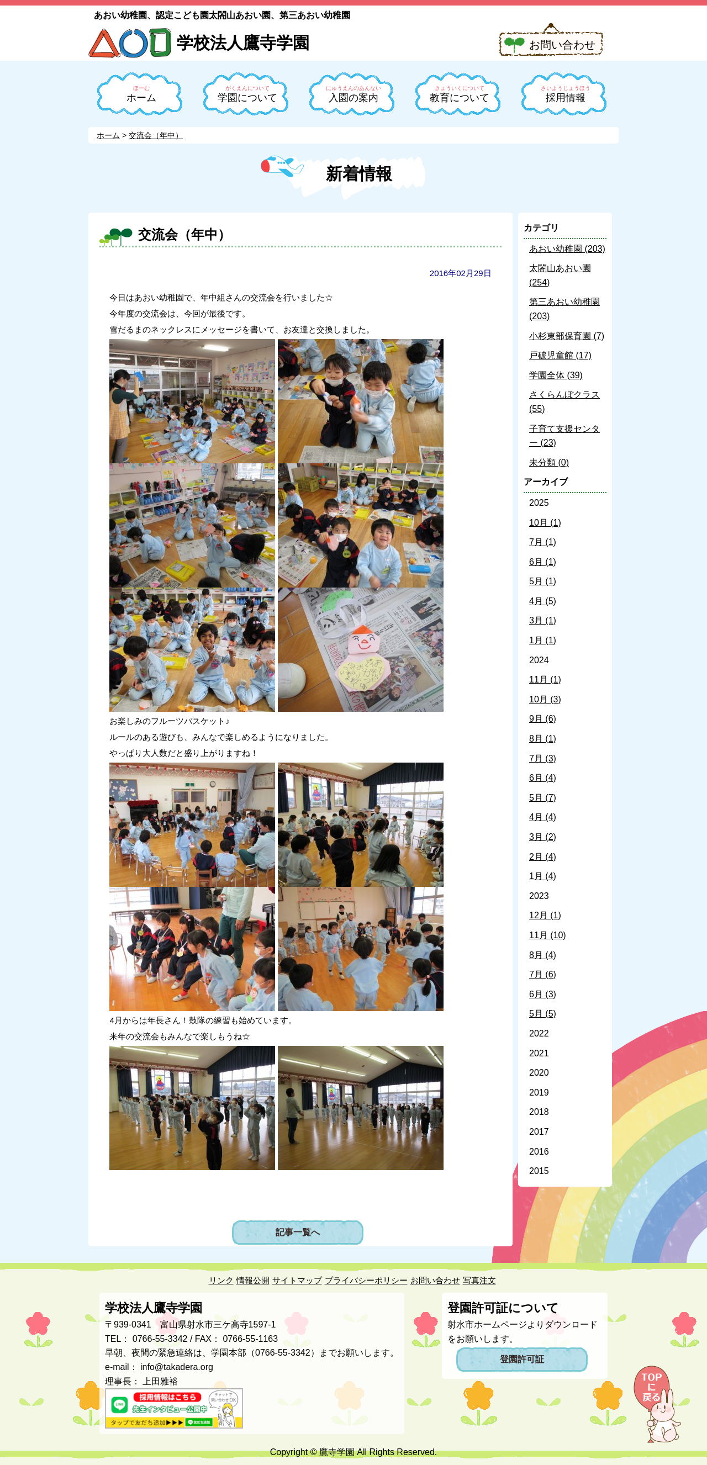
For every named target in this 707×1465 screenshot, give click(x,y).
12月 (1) (545, 915)
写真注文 (479, 1280)
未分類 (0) (549, 462)
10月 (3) (545, 699)
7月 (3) (542, 758)
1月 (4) (542, 876)
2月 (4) (542, 856)
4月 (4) (542, 817)
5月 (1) (542, 581)
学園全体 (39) (556, 375)
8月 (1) (542, 738)
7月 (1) (542, 542)
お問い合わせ (562, 45)
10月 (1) (545, 522)
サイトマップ (297, 1280)
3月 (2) (542, 837)
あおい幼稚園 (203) (567, 248)
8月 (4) (542, 955)
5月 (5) (542, 1013)
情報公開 (253, 1280)
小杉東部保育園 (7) (566, 336)
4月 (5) (542, 601)
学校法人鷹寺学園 (243, 43)
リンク (221, 1280)
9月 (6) (542, 718)
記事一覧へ (298, 1232)
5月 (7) (542, 797)
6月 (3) (542, 994)
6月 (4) (542, 777)
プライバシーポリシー (366, 1280)
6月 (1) (542, 562)
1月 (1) (542, 640)
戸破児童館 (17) (560, 355)
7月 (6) (542, 974)
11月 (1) (545, 679)
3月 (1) (542, 620)
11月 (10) (547, 935)
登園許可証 (522, 1359)
